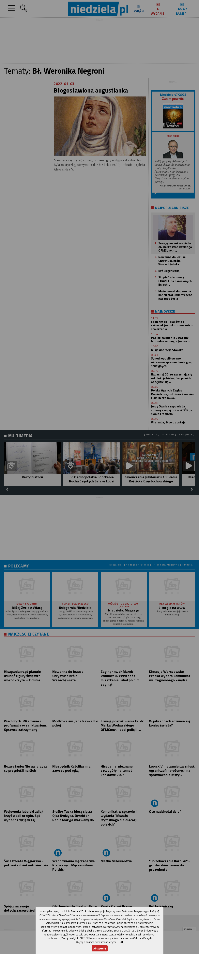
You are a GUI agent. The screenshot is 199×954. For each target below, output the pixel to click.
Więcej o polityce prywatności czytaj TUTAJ (99, 942)
